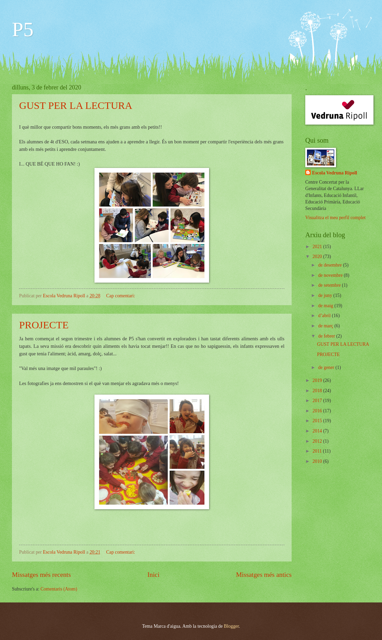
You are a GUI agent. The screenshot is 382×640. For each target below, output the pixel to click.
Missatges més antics (264, 574)
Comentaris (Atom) (59, 589)
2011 (317, 451)
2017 (317, 400)
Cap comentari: (121, 295)
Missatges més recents (41, 574)
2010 (317, 461)
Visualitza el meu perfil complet (335, 217)
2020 (317, 256)
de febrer (327, 336)
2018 (317, 390)
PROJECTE (44, 324)
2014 (317, 430)
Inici (153, 574)
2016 (317, 410)
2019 (317, 380)
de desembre (330, 265)
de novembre (331, 275)
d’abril (325, 315)
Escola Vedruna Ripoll (334, 172)
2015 (317, 420)
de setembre (330, 285)
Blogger (231, 626)
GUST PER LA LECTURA (75, 105)
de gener (327, 367)
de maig (326, 305)
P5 (22, 29)
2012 (317, 441)
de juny (325, 295)
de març (326, 325)
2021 (317, 246)
